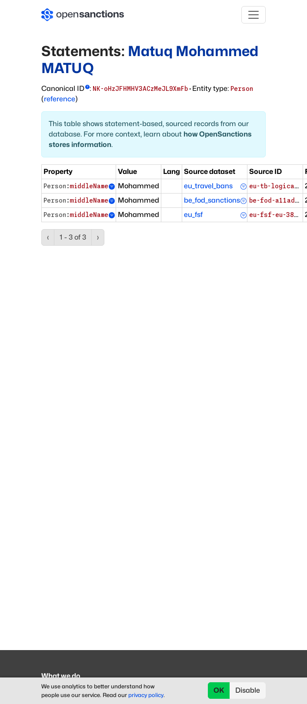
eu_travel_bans (208, 186)
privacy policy (146, 695)
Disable (247, 690)
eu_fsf (193, 214)
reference (59, 99)
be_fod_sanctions (212, 200)
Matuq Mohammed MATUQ (149, 59)
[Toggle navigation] (253, 14)
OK (219, 690)
